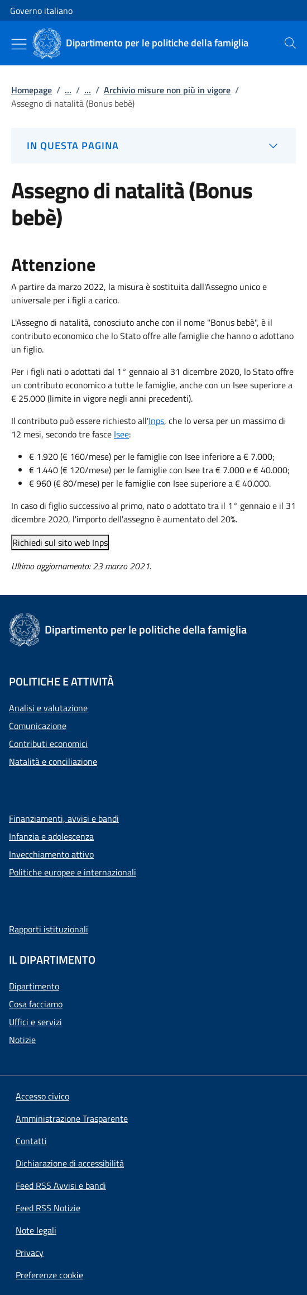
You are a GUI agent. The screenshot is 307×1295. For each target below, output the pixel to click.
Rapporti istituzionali (48, 929)
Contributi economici (48, 743)
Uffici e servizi (35, 1022)
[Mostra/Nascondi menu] (19, 44)
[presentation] (290, 43)
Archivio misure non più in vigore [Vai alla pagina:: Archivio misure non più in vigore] (167, 90)
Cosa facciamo (36, 1004)
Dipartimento (34, 986)
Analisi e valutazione (48, 708)
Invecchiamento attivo (51, 854)
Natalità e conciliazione (53, 761)
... (68, 90)
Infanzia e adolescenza (51, 836)
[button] (49, 1275)
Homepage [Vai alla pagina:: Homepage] (31, 90)
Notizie (22, 1039)
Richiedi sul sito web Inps (60, 542)
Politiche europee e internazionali (72, 872)
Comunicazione (37, 725)
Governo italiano (41, 10)
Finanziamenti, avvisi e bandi (64, 818)
